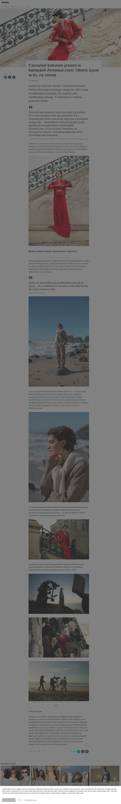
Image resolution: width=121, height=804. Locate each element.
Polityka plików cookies (31, 800)
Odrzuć (19, 800)
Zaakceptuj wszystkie (8, 800)
